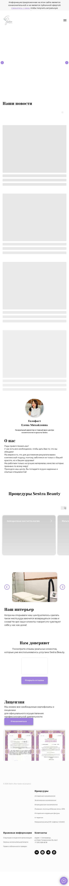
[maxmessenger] (54, 854)
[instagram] (42, 854)
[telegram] (48, 854)
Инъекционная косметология (46, 805)
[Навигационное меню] (64, 20)
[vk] (37, 854)
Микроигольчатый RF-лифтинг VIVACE (50, 822)
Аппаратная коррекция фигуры (47, 813)
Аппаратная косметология (45, 796)
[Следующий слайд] (66, 62)
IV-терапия (39, 818)
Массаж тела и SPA (58, 809)
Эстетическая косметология (45, 800)
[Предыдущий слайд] (2, 62)
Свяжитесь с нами (20, 8)
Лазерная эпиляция (43, 809)
